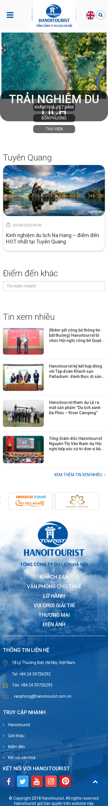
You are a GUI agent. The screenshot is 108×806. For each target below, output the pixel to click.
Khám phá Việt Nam (54, 107)
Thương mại (54, 615)
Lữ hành (54, 596)
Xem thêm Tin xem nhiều (78, 474)
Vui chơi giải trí (54, 605)
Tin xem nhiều (29, 317)
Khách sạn (54, 577)
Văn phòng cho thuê (54, 586)
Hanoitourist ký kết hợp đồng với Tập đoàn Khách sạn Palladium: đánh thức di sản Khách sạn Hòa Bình (75, 371)
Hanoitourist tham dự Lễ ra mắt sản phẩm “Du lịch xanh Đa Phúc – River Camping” (75, 407)
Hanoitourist (18, 724)
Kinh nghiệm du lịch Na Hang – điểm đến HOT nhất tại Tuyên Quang (52, 238)
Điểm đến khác (30, 273)
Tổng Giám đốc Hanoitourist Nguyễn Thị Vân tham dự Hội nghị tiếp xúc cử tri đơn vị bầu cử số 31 (76, 443)
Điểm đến (16, 746)
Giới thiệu (15, 735)
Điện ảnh (54, 624)
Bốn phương (54, 118)
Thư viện (54, 129)
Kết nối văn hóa (21, 757)
